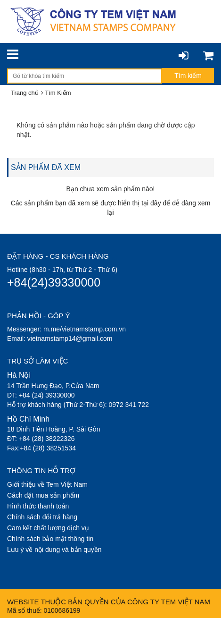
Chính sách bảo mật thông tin (50, 538)
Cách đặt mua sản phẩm (43, 495)
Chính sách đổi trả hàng (42, 517)
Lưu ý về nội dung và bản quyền (54, 549)
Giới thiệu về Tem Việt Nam (47, 484)
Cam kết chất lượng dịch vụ (48, 528)
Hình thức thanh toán (38, 506)
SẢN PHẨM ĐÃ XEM (46, 167)
